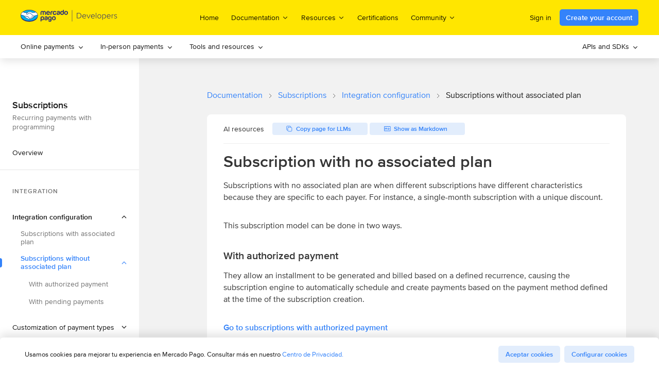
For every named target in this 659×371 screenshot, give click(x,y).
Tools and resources (226, 46)
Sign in (540, 17)
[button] (69, 217)
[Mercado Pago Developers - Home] (69, 18)
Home (209, 17)
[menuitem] (52, 46)
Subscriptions (302, 95)
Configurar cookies (599, 354)
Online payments (52, 46)
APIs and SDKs (610, 46)
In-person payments (136, 46)
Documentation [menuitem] (260, 17)
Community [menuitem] (433, 17)
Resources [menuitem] (323, 17)
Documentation (235, 95)
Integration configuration (386, 95)
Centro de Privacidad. (312, 354)
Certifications (377, 17)
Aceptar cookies (529, 354)
